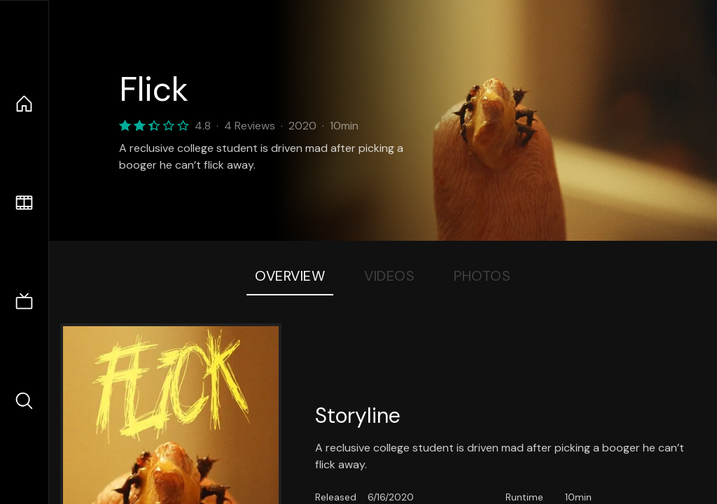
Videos (389, 276)
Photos (482, 276)
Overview (290, 276)
